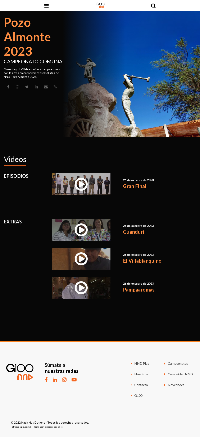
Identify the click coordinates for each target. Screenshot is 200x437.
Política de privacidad (21, 426)
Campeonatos (175, 363)
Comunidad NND (178, 374)
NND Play (139, 363)
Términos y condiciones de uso (48, 426)
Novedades (173, 385)
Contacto (138, 385)
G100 (135, 395)
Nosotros (138, 374)
